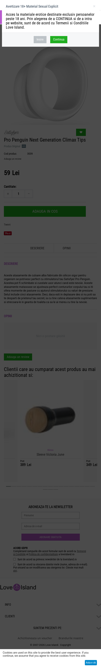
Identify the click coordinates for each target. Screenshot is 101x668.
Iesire (40, 39)
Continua (58, 39)
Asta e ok (91, 662)
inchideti (94, 7)
